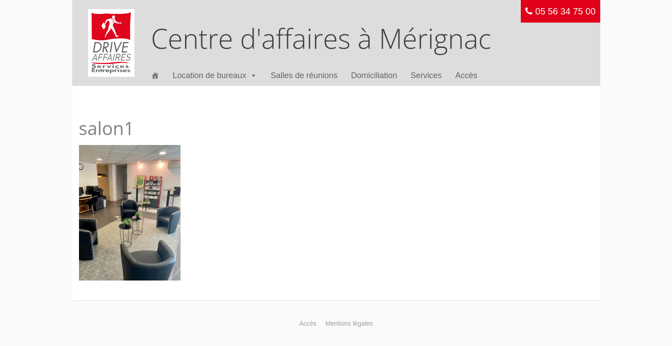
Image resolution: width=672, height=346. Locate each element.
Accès (466, 75)
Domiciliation (374, 75)
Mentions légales (349, 323)
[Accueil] (155, 75)
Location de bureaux (215, 75)
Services (426, 75)
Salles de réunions (304, 75)
